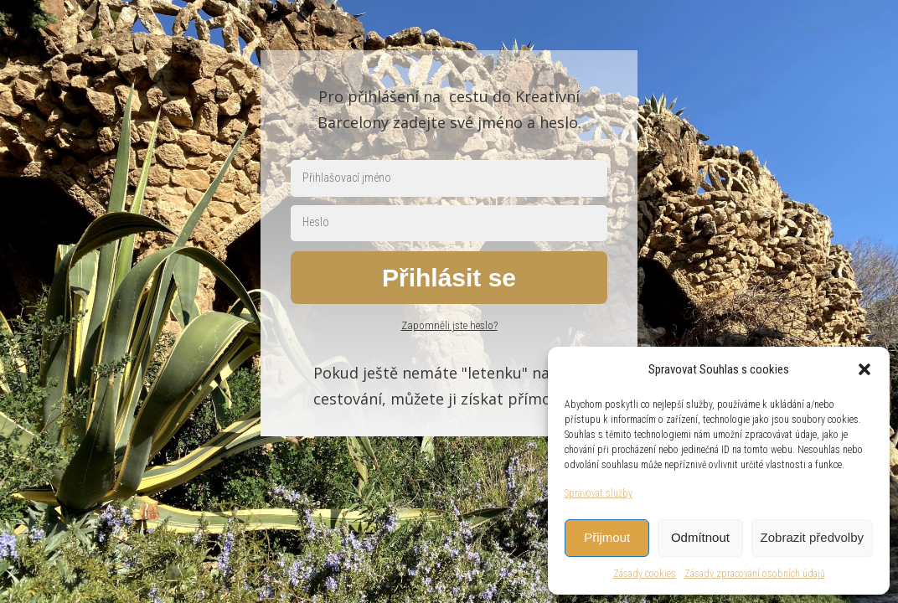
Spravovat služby (598, 493)
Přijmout (607, 537)
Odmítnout (700, 537)
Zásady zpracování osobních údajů (754, 574)
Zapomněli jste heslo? (449, 325)
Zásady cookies (644, 574)
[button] (864, 369)
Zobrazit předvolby (812, 537)
